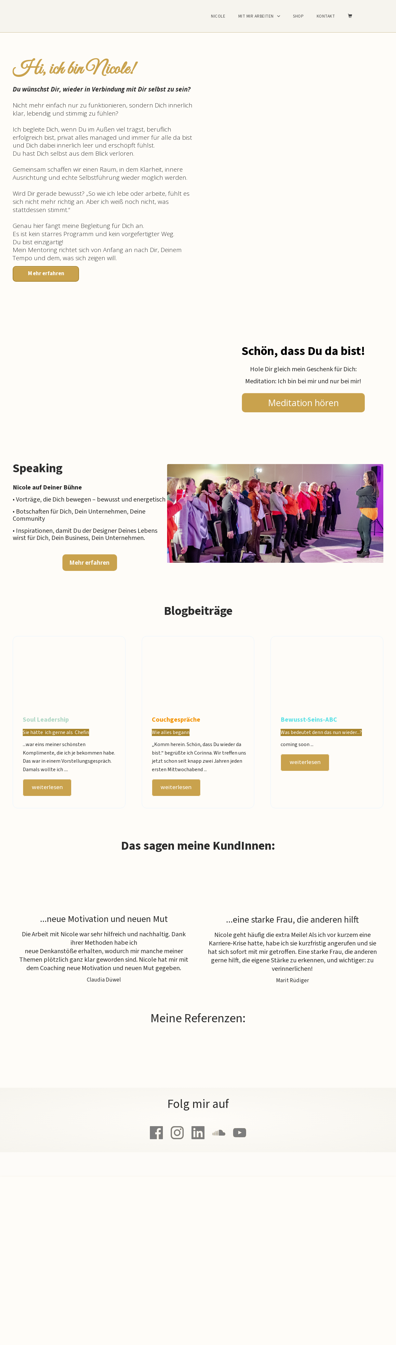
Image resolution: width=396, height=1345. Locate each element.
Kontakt (326, 16)
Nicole (218, 16)
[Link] (156, 1133)
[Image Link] (275, 519)
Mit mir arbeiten (256, 16)
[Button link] (46, 274)
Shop (298, 16)
